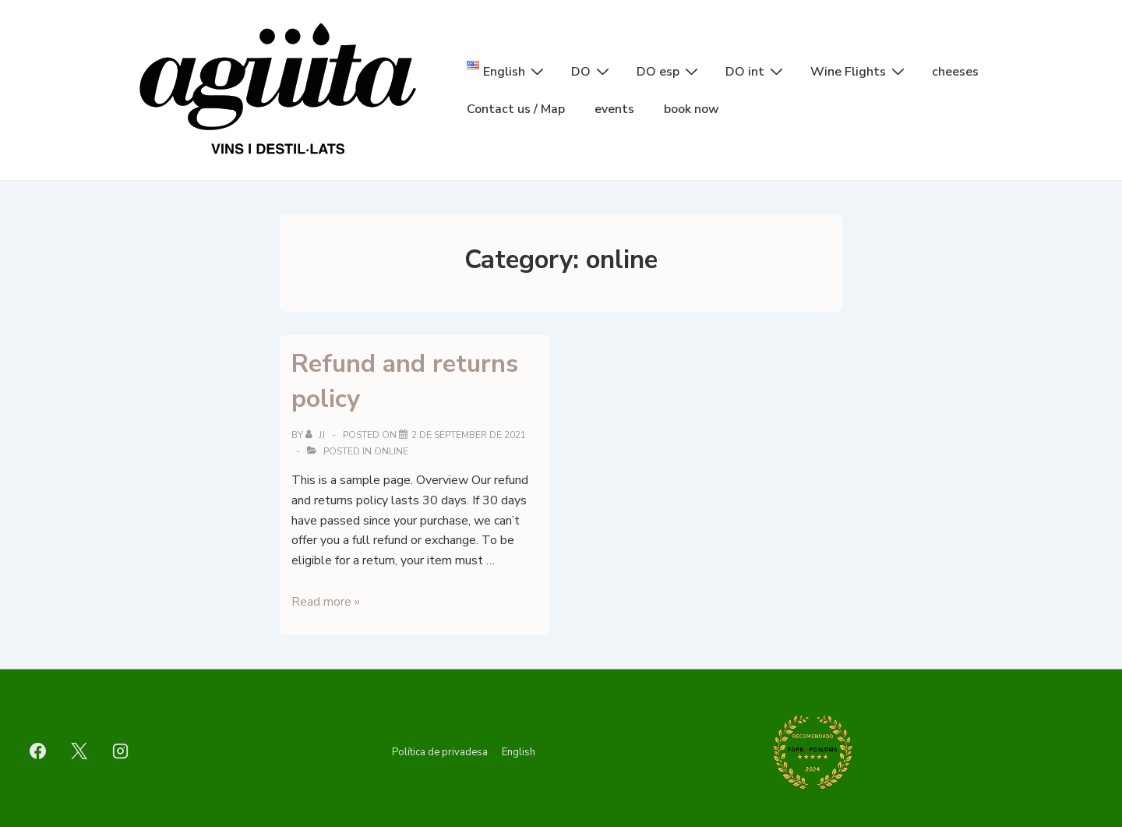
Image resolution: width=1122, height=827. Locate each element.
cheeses (955, 71)
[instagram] (121, 750)
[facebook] (38, 750)
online (391, 451)
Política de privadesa (440, 752)
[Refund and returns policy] (468, 435)
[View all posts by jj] (316, 435)
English (518, 752)
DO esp (669, 71)
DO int (756, 71)
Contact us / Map (516, 109)
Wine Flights (859, 71)
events (614, 109)
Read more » (325, 601)
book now (691, 109)
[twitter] (79, 750)
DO (592, 71)
